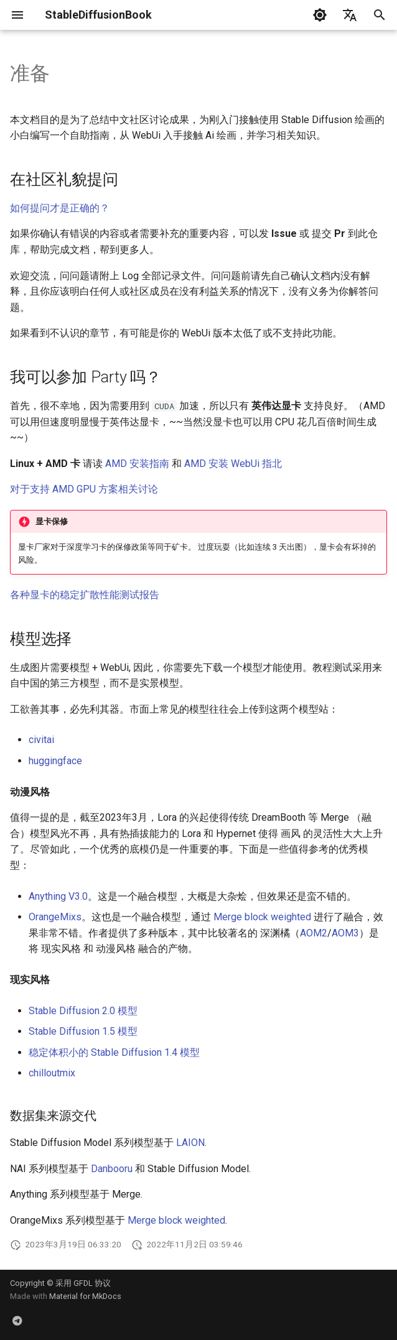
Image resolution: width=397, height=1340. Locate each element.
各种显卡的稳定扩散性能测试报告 (84, 595)
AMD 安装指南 (137, 463)
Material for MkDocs (85, 1296)
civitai (41, 740)
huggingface (55, 761)
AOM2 (313, 933)
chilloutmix (52, 1073)
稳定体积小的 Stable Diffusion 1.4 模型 (114, 1052)
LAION (190, 1142)
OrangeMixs (55, 917)
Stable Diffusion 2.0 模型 (83, 1011)
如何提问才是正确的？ (60, 208)
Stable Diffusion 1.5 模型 (83, 1031)
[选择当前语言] (349, 14)
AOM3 (345, 933)
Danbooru (112, 1169)
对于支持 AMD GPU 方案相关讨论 (84, 489)
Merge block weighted (262, 917)
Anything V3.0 (58, 896)
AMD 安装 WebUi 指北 (233, 463)
